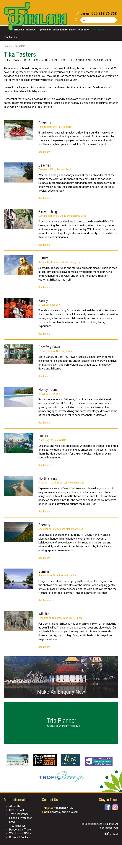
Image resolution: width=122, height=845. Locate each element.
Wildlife (43, 614)
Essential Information (64, 29)
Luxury (43, 436)
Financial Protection (20, 817)
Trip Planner (44, 29)
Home (7, 46)
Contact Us (11, 37)
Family (43, 300)
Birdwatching (47, 211)
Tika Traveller (17, 825)
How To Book (17, 810)
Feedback (83, 29)
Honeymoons (48, 389)
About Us (14, 806)
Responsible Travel (20, 829)
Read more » (45, 151)
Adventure (45, 123)
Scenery (44, 525)
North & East (47, 478)
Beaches (44, 165)
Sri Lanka (19, 29)
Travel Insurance (19, 814)
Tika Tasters (98, 29)
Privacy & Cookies (19, 837)
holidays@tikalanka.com (64, 811)
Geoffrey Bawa (49, 347)
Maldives (30, 29)
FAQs (12, 821)
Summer (44, 571)
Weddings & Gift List (20, 833)
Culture (43, 258)
